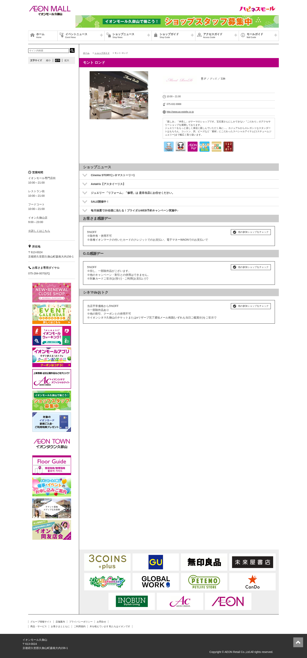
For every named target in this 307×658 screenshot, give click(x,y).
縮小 (48, 60)
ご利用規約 (80, 626)
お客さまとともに (60, 626)
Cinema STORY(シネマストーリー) (113, 175)
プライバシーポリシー (81, 621)
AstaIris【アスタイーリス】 (108, 184)
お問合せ (101, 621)
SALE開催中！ (100, 201)
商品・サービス (38, 626)
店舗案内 (60, 621)
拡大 (66, 60)
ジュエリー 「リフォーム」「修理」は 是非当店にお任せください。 (133, 192)
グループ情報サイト (40, 621)
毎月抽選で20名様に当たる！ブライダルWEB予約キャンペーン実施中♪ (134, 210)
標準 (57, 60)
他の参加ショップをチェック (253, 232)
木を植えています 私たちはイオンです (110, 626)
